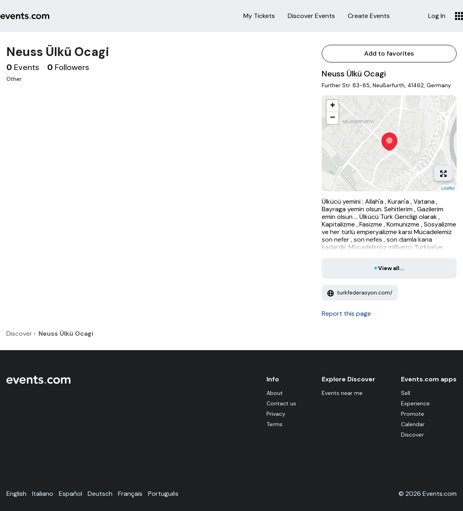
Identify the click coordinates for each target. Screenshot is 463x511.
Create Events (369, 16)
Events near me (342, 393)
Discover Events (311, 16)
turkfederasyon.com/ (359, 292)
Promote (412, 413)
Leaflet (448, 188)
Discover (412, 434)
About (275, 393)
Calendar (413, 424)
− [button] (332, 118)
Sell (405, 393)
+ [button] (332, 106)
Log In (436, 16)
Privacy (276, 413)
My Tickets (259, 16)
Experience (415, 403)
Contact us (281, 403)
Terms (275, 424)
